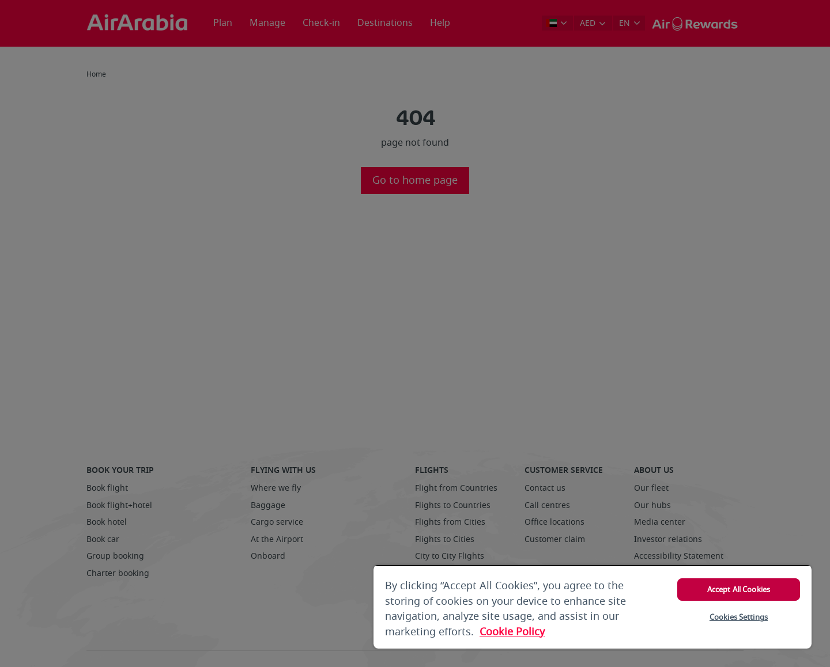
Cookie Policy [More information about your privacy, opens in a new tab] (512, 631)
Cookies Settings (739, 617)
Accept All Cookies (738, 589)
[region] (592, 607)
